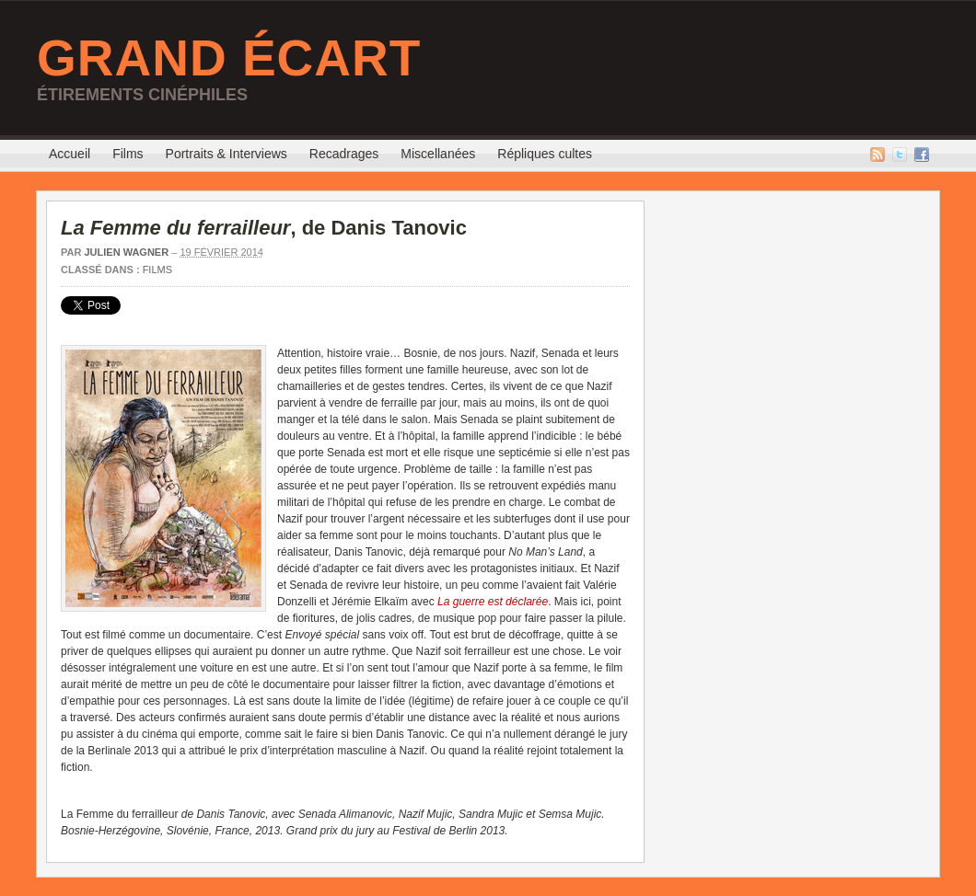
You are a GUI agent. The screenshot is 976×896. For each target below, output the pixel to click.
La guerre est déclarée (492, 601)
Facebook (921, 154)
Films (127, 153)
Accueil (69, 153)
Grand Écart (229, 57)
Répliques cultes (544, 153)
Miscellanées (438, 153)
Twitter (899, 154)
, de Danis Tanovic (264, 227)
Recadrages (344, 153)
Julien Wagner (126, 252)
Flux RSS (877, 154)
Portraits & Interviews (226, 153)
